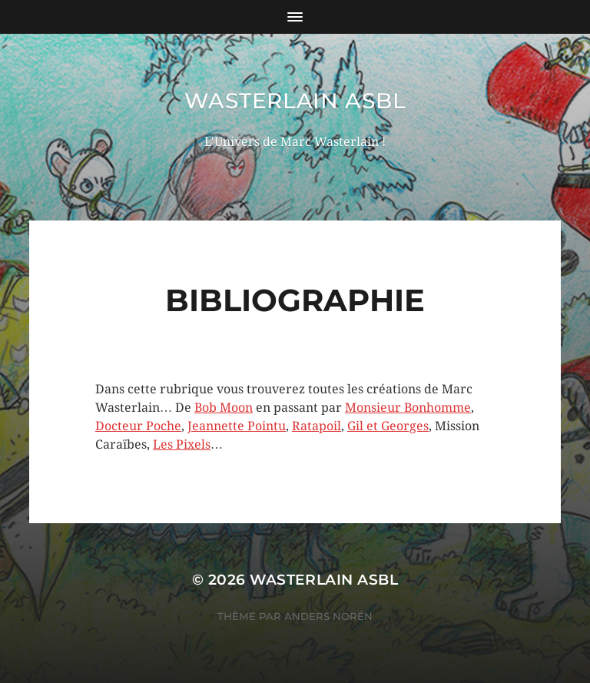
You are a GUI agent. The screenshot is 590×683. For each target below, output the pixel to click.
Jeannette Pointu (236, 426)
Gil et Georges (388, 426)
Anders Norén (328, 616)
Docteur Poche (138, 426)
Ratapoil (316, 426)
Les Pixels (181, 444)
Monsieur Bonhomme (408, 407)
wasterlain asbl (295, 101)
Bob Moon (223, 407)
